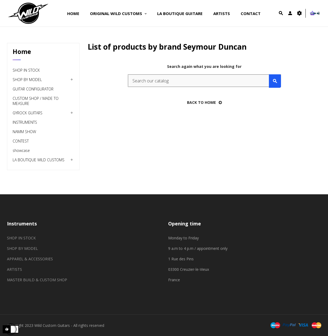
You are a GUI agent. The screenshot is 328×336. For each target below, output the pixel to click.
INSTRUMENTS (25, 122)
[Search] (204, 81)
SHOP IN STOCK (26, 70)
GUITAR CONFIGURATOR (33, 89)
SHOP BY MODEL (27, 79)
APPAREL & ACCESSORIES (30, 258)
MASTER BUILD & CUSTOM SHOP (37, 279)
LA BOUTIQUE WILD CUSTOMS (38, 159)
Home (22, 51)
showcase (21, 150)
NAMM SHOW (24, 131)
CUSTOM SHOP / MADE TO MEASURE (36, 101)
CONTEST (21, 141)
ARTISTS (14, 269)
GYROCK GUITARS (27, 112)
